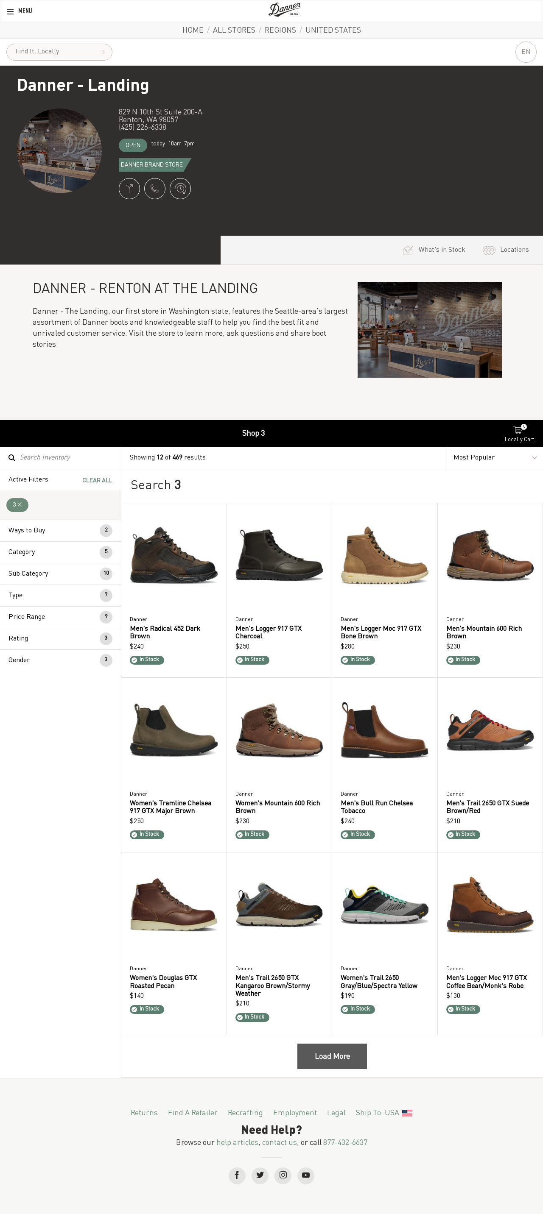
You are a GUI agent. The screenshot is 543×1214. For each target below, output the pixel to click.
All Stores (234, 30)
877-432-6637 (345, 1143)
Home (193, 30)
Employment (295, 1113)
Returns (144, 1113)
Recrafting (245, 1113)
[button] (60, 530)
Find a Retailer (193, 1113)
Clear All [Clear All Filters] (97, 481)
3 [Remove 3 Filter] (17, 505)
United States (333, 30)
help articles (237, 1143)
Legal (336, 1113)
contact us (279, 1143)
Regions (280, 30)
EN (526, 52)
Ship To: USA (384, 1113)
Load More (332, 1057)
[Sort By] (495, 458)
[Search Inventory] (60, 458)
